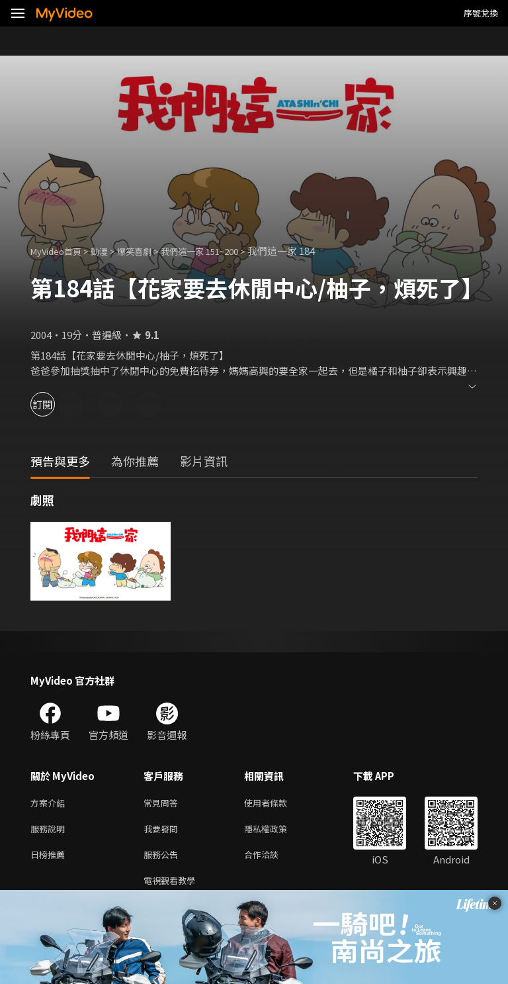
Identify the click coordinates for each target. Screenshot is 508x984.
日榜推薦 (50, 859)
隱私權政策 (277, 831)
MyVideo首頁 (60, 251)
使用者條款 (277, 804)
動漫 (110, 251)
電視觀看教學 (173, 887)
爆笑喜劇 (149, 251)
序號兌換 (481, 13)
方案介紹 (50, 804)
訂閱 (57, 404)
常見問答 (163, 804)
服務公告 (163, 859)
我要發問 (163, 831)
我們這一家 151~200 (222, 251)
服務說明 (50, 831)
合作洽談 (272, 859)
